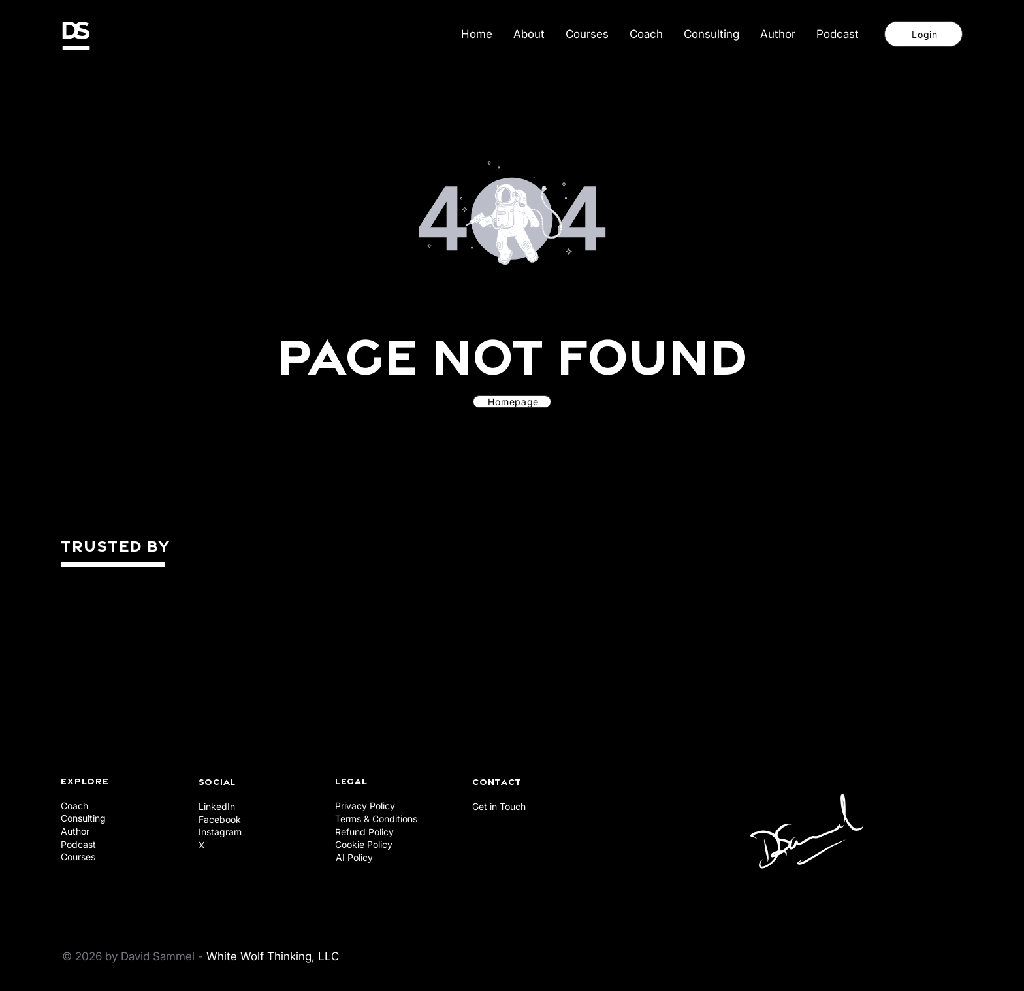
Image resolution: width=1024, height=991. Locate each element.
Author (75, 831)
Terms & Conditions (376, 818)
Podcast (78, 844)
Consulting (83, 818)
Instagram (220, 831)
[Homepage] (512, 401)
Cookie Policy (363, 844)
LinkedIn (217, 806)
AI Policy (354, 857)
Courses (78, 856)
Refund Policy (364, 831)
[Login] (923, 34)
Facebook (220, 819)
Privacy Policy (365, 805)
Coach (74, 805)
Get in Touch (499, 806)
